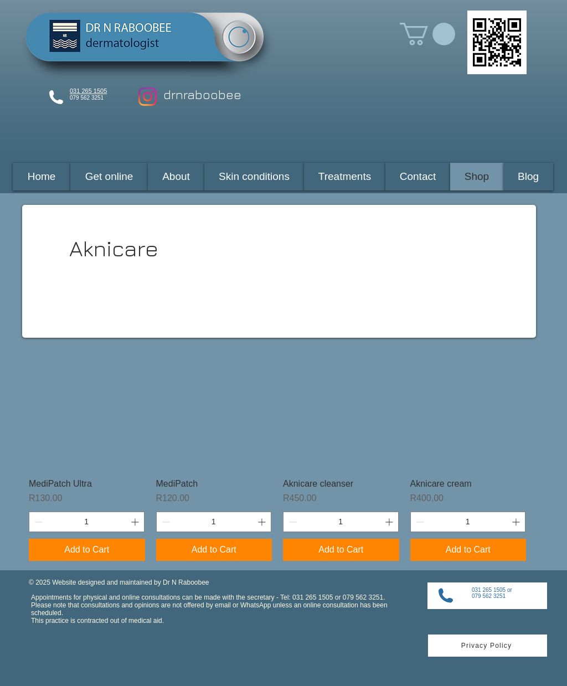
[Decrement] (37, 522)
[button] (427, 34)
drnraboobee (202, 94)
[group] (277, 457)
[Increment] (136, 522)
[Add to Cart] (87, 550)
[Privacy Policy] (487, 646)
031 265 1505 (88, 90)
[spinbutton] (86, 522)
